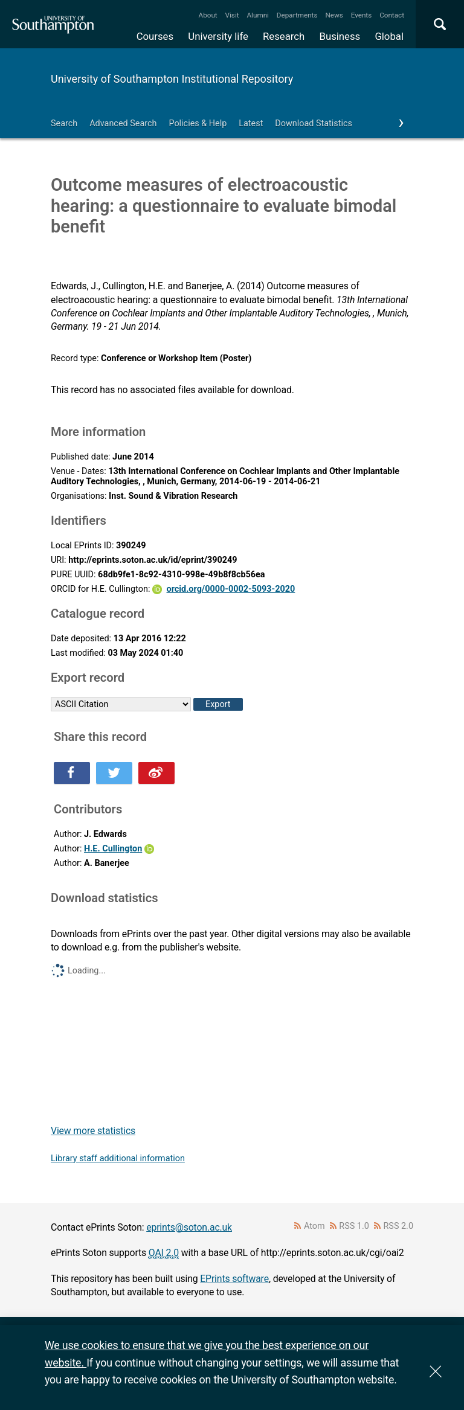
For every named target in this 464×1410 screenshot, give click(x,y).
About (208, 15)
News (334, 15)
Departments (297, 15)
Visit (232, 15)
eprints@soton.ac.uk (189, 1227)
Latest (251, 123)
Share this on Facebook (72, 773)
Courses (155, 36)
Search (64, 123)
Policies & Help (198, 123)
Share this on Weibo (156, 773)
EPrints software (234, 1278)
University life (218, 36)
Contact (391, 15)
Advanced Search (122, 123)
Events (361, 15)
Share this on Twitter (114, 773)
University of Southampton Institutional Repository (172, 78)
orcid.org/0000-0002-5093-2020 (231, 589)
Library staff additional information (118, 1158)
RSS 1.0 (354, 1226)
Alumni (257, 15)
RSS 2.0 (399, 1226)
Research (283, 36)
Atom (314, 1226)
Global (389, 36)
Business (340, 36)
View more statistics (93, 1130)
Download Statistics (313, 123)
